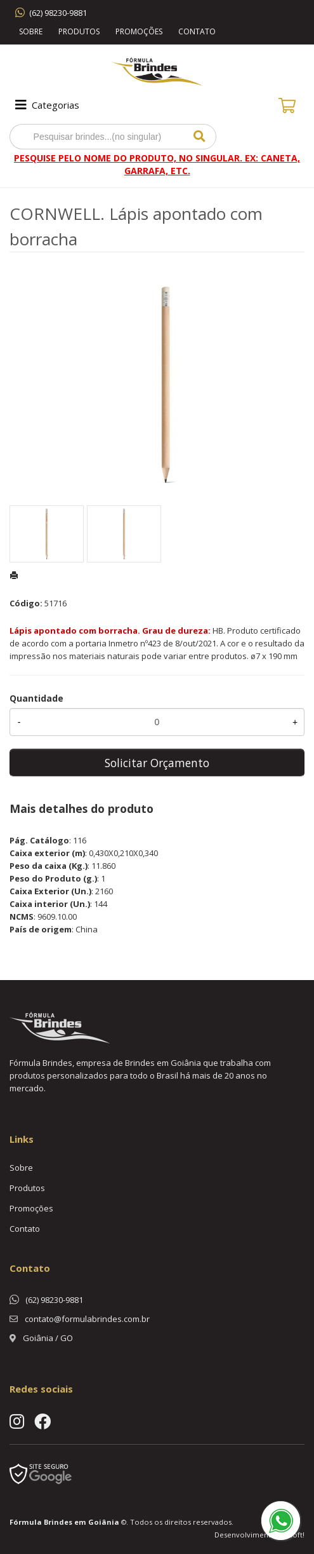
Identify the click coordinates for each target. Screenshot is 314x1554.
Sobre (31, 31)
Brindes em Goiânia (81, 1522)
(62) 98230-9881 (58, 12)
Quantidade (36, 698)
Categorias (46, 105)
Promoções (138, 31)
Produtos (79, 31)
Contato (197, 31)
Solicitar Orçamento (157, 762)
